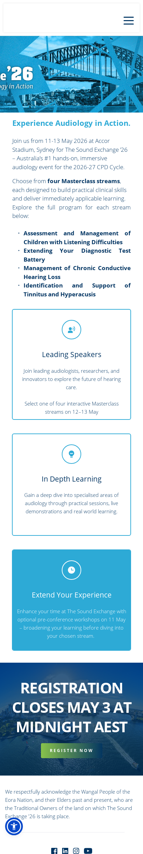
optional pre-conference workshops (58, 619)
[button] (129, 20)
